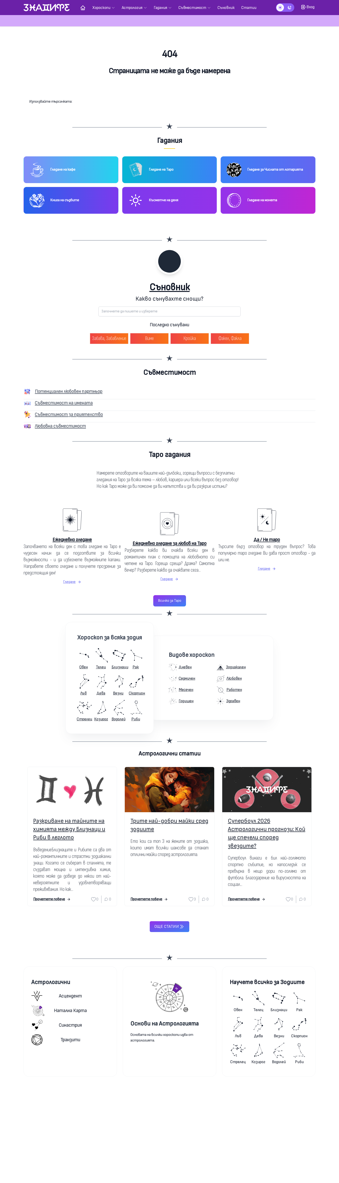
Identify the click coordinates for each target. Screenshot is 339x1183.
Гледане (72, 582)
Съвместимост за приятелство (69, 414)
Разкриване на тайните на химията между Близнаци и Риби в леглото (69, 829)
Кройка (189, 338)
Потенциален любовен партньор (68, 391)
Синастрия (56, 1025)
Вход (308, 7)
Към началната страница (169, 89)
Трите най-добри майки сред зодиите (169, 825)
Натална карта (59, 1010)
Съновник (169, 287)
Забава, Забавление (109, 338)
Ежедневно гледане (72, 540)
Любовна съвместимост (60, 426)
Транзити (55, 1039)
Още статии (169, 926)
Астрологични (50, 982)
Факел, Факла (230, 338)
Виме (149, 338)
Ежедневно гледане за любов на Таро (169, 543)
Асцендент (56, 996)
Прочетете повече (52, 899)
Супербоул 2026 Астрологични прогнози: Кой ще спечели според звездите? (266, 833)
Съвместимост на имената (64, 403)
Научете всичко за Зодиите (267, 982)
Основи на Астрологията (164, 1023)
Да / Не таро (267, 540)
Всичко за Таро (169, 600)
